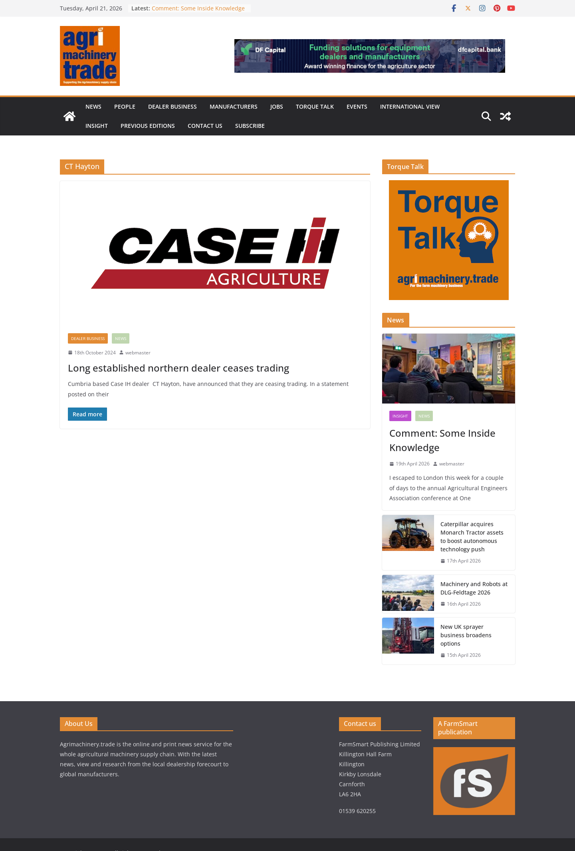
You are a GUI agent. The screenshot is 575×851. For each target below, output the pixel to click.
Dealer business (172, 106)
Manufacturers (234, 106)
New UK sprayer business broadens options (466, 635)
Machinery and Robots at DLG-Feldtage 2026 (474, 588)
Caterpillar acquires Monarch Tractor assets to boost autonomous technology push (472, 536)
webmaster (138, 352)
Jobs (276, 106)
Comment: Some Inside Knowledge (198, 8)
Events (357, 106)
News (93, 106)
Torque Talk (315, 106)
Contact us (205, 125)
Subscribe (250, 125)
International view (410, 106)
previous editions (148, 125)
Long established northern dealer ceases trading (178, 367)
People (124, 106)
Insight (96, 125)
